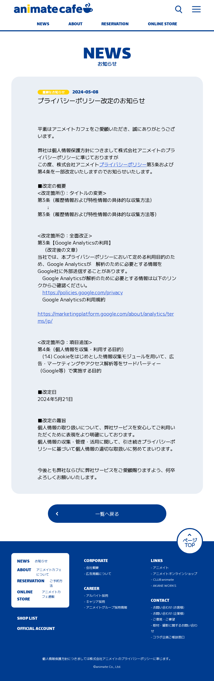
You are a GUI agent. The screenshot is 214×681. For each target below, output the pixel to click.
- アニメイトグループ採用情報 (105, 607)
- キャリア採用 (94, 601)
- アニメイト (160, 567)
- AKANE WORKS (163, 585)
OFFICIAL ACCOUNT (36, 629)
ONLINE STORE (162, 24)
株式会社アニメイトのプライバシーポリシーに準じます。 (131, 658)
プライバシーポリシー (123, 164)
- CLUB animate (162, 579)
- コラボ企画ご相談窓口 (168, 637)
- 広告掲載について (97, 573)
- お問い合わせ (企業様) (167, 613)
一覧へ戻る (87, 513)
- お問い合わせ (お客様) (167, 607)
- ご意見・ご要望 (163, 619)
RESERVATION (115, 24)
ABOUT (75, 24)
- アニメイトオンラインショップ (174, 573)
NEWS (43, 24)
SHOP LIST (27, 619)
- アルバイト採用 (96, 595)
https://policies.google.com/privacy (82, 292)
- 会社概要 (91, 567)
